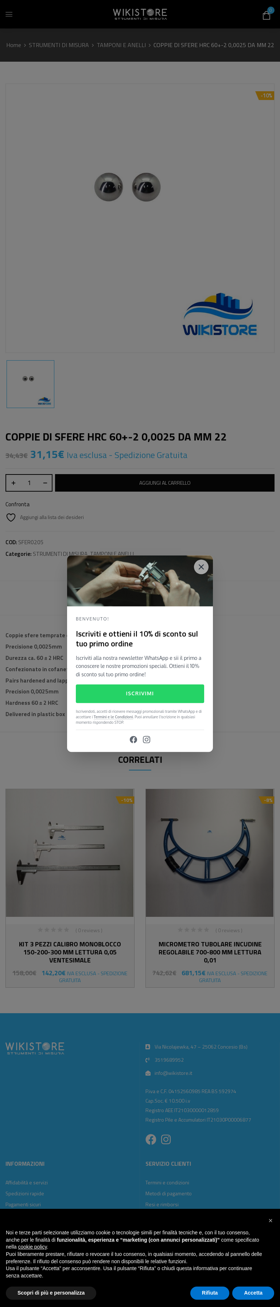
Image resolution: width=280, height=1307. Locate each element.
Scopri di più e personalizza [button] (51, 1293)
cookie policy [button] (32, 1247)
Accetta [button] (253, 1293)
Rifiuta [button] (210, 1293)
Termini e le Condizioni (113, 717)
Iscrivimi (140, 694)
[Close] (201, 567)
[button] (270, 1220)
